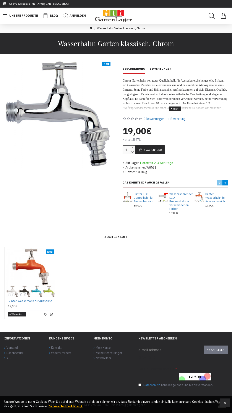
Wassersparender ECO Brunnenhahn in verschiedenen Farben (180, 199)
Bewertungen (160, 68)
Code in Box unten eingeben (156, 366)
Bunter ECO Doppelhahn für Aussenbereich (144, 195)
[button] (219, 180)
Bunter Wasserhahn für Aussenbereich (215, 195)
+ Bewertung (177, 116)
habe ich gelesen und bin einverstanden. (175, 384)
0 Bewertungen (154, 116)
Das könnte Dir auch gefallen (146, 180)
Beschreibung (134, 68)
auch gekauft (116, 234)
